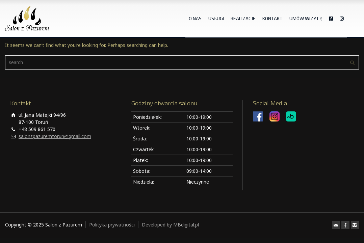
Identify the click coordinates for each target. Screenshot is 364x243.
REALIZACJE (243, 18)
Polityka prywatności (112, 224)
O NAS (195, 18)
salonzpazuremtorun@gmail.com (55, 136)
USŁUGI (216, 18)
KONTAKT (272, 18)
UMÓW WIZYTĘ (305, 18)
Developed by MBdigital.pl (170, 224)
